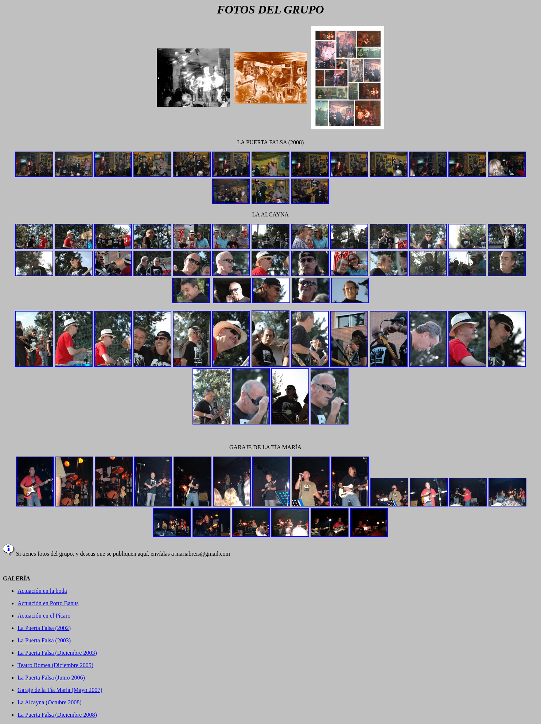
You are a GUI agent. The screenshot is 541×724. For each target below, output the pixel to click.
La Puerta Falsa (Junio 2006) (51, 677)
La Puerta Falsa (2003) (44, 640)
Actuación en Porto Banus (48, 603)
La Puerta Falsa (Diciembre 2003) (57, 653)
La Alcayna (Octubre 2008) (49, 702)
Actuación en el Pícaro (43, 616)
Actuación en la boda (42, 591)
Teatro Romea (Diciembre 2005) (55, 665)
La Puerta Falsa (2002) (44, 628)
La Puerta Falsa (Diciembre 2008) (57, 715)
